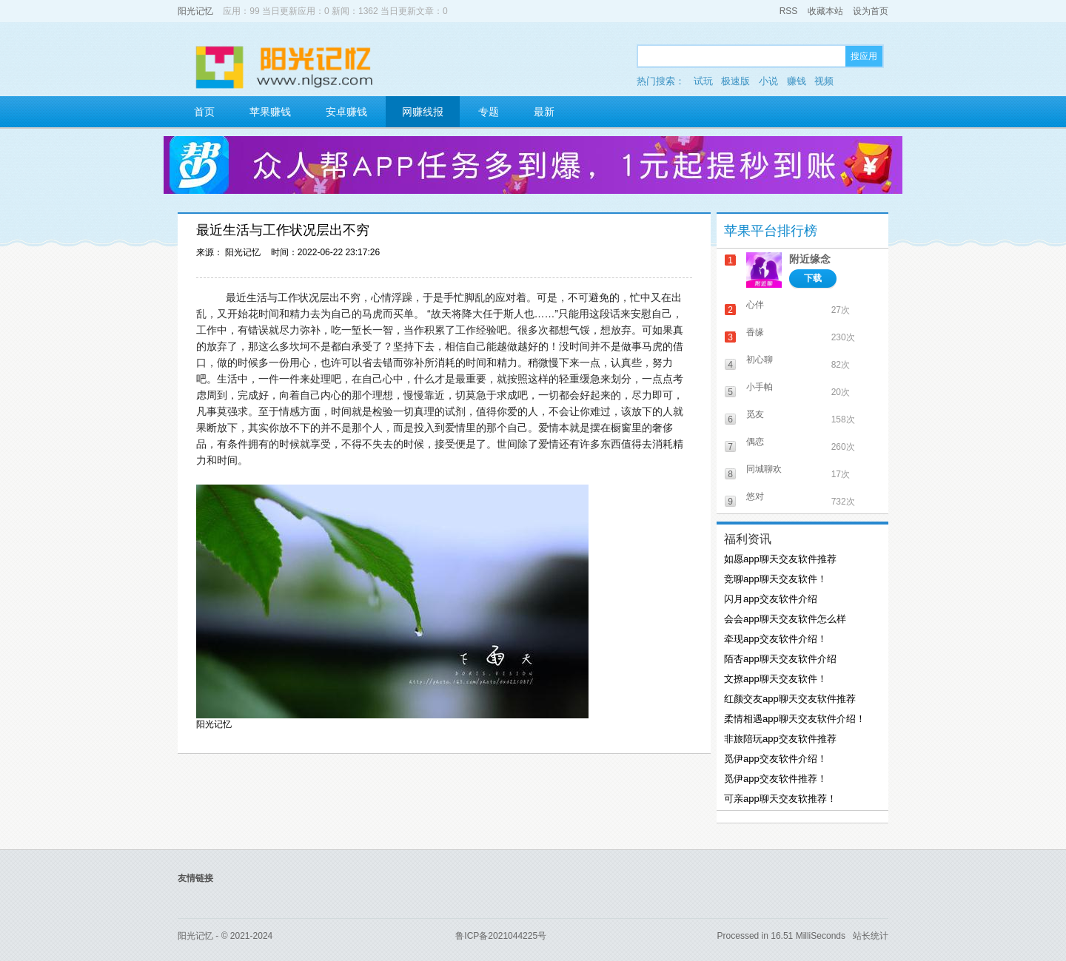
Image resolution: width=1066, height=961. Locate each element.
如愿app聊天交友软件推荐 (780, 558)
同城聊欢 (764, 469)
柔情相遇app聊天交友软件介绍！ (794, 718)
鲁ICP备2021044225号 (500, 936)
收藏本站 (825, 11)
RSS (789, 11)
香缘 (755, 332)
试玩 (703, 81)
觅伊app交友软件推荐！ (775, 778)
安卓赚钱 (346, 112)
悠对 (755, 496)
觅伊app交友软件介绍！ (775, 758)
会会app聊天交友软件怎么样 (785, 618)
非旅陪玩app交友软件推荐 (780, 738)
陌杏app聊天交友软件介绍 (780, 658)
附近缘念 (810, 259)
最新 (544, 112)
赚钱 (796, 81)
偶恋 (755, 441)
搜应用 (864, 56)
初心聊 (759, 359)
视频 (824, 81)
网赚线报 (422, 112)
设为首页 (870, 11)
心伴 (755, 305)
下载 (813, 278)
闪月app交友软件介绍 (770, 598)
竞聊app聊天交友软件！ (775, 578)
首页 (204, 112)
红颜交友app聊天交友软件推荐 (790, 698)
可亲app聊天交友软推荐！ (780, 798)
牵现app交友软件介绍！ (775, 638)
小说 (768, 81)
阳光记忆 (195, 11)
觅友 (755, 414)
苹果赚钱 (270, 112)
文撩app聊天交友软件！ (775, 678)
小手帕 (759, 387)
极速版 (735, 81)
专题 (488, 112)
